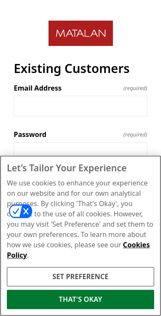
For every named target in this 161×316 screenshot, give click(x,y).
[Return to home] (80, 33)
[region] (80, 235)
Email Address (80, 88)
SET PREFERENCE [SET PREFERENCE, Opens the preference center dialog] (80, 276)
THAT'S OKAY (80, 299)
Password (80, 134)
